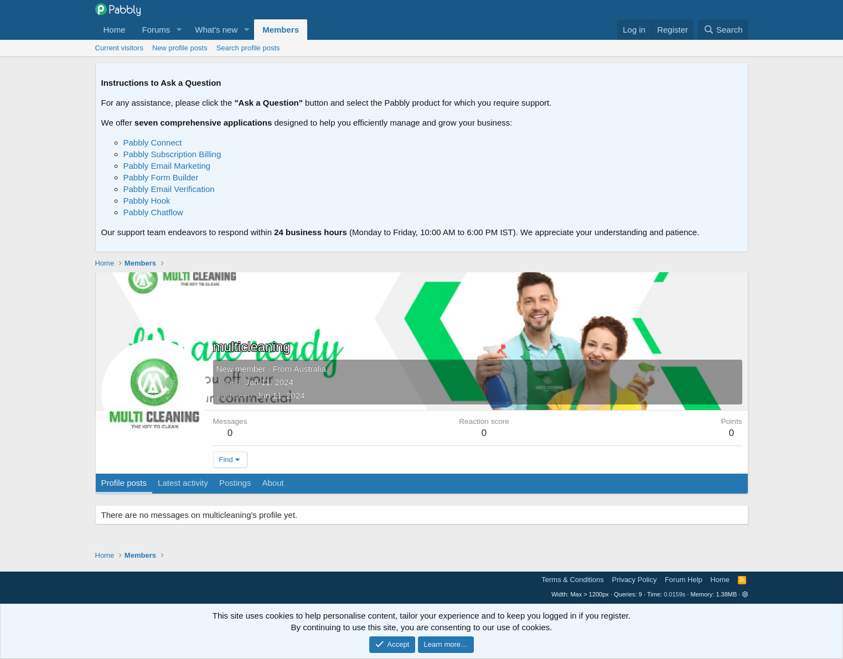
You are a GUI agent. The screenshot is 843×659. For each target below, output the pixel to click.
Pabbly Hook (146, 200)
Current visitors (119, 48)
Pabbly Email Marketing (167, 165)
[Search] (723, 29)
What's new (216, 29)
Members (280, 29)
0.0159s (674, 594)
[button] (179, 29)
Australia (310, 368)
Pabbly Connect (152, 142)
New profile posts (180, 48)
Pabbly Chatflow (153, 212)
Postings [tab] (235, 482)
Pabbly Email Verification (169, 189)
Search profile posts (248, 48)
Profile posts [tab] (124, 482)
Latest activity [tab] (183, 482)
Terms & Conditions (572, 579)
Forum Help (683, 579)
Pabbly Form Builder (161, 177)
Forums (156, 29)
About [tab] (272, 482)
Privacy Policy (634, 579)
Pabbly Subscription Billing (172, 154)
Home (115, 29)
